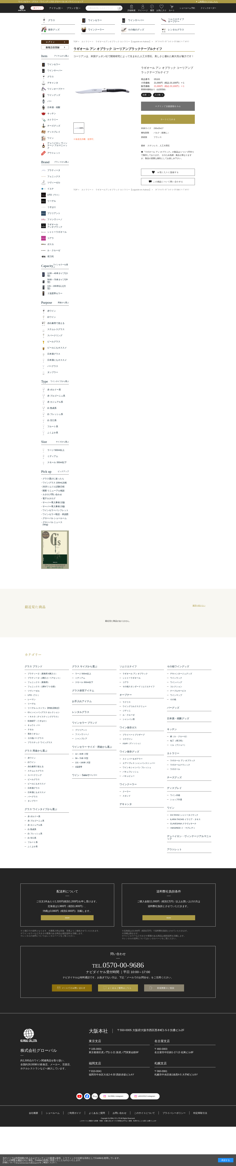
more (67, 926)
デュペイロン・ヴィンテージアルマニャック (189, 843)
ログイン (39, 8)
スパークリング (35, 776)
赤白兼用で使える (36, 768)
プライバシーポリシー (176, 1122)
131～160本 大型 (82, 767)
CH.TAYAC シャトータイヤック (184, 821)
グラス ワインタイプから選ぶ (41, 811)
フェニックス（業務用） (39, 683)
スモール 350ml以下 (84, 683)
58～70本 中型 (81, 763)
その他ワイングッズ (178, 666)
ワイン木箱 (175, 801)
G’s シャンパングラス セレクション (44, 713)
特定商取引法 (204, 1122)
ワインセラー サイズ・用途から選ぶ (92, 751)
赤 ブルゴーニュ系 (36, 823)
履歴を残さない (199, 605)
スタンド (127, 800)
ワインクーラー (92, 29)
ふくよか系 (33, 849)
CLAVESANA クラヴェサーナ (183, 830)
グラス (48, 20)
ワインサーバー (132, 20)
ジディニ (127, 712)
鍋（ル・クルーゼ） (179, 739)
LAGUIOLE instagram (148, 1106)
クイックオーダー (208, 8)
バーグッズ (173, 708)
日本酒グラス (34, 789)
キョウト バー (34, 726)
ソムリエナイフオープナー (172, 20)
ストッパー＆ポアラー (133, 762)
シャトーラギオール (132, 679)
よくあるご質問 (95, 1122)
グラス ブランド (33, 666)
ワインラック (176, 679)
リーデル (32, 704)
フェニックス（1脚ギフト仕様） (42, 687)
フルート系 (33, 844)
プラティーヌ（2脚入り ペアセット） (44, 679)
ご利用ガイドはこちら (208, 2)
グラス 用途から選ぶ (36, 751)
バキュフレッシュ (131, 775)
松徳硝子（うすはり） (38, 722)
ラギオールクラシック (180, 769)
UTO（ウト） (34, 696)
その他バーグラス (36, 739)
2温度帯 (78, 771)
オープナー (126, 695)
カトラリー (173, 756)
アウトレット (174, 856)
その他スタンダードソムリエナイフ (139, 687)
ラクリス (127, 703)
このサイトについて (145, 1122)
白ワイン (32, 764)
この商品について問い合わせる (168, 183)
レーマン (32, 700)
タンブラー (33, 802)
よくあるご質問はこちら (119, 997)
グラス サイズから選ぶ (84, 666)
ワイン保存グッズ (129, 754)
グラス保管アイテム (83, 691)
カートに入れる (167, 119)
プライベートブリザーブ (134, 737)
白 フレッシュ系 (35, 836)
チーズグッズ (174, 781)
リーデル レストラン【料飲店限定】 (44, 709)
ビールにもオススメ (37, 785)
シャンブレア (81, 742)
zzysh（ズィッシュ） (132, 745)
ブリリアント (81, 734)
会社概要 (30, 1122)
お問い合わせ (119, 1122)
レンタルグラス (172, 29)
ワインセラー (91, 20)
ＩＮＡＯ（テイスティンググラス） (44, 717)
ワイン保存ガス (128, 729)
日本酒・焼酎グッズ (178, 720)
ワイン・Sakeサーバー (84, 780)
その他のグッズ (132, 29)
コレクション (176, 687)
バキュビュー (129, 779)
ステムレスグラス (36, 772)
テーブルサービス (178, 691)
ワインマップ (176, 696)
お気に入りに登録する (168, 172)
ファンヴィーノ (82, 738)
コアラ (126, 683)
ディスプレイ (174, 793)
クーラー (127, 795)
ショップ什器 (176, 805)
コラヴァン (128, 741)
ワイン (170, 813)
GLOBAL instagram (114, 1106)
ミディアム (80, 679)
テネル (31, 730)
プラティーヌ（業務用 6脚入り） (42, 674)
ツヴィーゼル (34, 691)
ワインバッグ (176, 683)
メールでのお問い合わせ (73, 997)
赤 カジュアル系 (35, 827)
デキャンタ (126, 808)
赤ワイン (32, 759)
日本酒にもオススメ (37, 794)
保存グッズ (50, 29)
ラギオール (175, 773)
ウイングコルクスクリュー (135, 708)
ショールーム (49, 1122)
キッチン (172, 731)
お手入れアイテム (82, 703)
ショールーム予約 (187, 8)
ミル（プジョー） (178, 748)
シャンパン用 (129, 721)
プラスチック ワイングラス (40, 743)
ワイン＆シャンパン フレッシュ (137, 770)
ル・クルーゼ (129, 716)
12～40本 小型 (81, 759)
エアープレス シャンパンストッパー (139, 766)
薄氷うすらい (34, 734)
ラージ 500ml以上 (83, 674)
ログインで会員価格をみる (168, 106)
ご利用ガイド (72, 1122)
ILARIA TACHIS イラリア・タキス (185, 825)
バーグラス (33, 798)
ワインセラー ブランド (84, 726)
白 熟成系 (32, 831)
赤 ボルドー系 (34, 819)
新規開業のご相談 (165, 997)
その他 (173, 700)
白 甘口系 (32, 840)
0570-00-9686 (118, 973)
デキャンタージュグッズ (181, 674)
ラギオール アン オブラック (135, 674)
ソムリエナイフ (128, 666)
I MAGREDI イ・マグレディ (182, 834)
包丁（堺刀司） (177, 744)
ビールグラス (34, 781)
